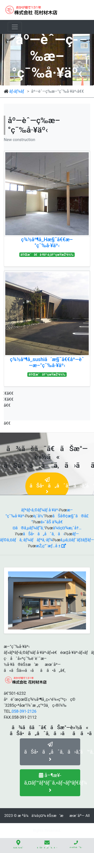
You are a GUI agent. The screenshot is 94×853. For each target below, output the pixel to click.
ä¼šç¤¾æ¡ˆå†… (67, 528)
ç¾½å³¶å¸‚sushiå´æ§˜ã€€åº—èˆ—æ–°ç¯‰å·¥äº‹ (47, 362)
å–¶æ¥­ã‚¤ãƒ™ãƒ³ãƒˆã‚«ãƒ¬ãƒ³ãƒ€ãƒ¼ (52, 782)
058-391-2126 (24, 711)
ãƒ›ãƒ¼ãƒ (17, 91)
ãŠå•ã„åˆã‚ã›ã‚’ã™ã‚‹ (52, 752)
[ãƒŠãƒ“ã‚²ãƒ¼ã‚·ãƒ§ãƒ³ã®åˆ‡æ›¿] (15, 27)
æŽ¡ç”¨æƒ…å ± (51, 545)
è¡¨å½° (39, 516)
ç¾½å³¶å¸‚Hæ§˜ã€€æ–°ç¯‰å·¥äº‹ (47, 242)
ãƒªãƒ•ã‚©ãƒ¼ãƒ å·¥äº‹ (40, 510)
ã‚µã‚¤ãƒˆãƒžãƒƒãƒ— (77, 540)
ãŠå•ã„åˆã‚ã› (43, 534)
